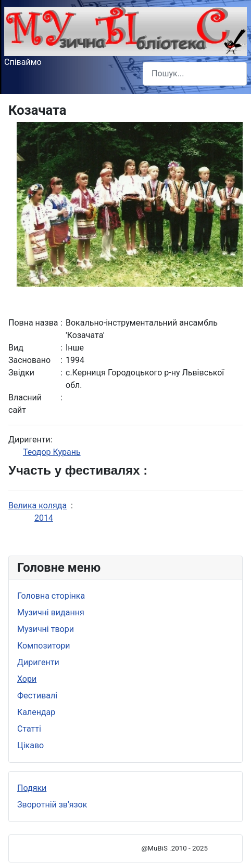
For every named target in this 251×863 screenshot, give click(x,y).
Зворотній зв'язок (52, 805)
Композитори (43, 646)
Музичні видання (50, 612)
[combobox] (195, 73)
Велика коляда (37, 505)
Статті (29, 729)
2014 (43, 518)
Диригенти (38, 662)
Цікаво (30, 745)
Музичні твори (45, 629)
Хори (26, 679)
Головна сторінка (51, 596)
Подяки (31, 788)
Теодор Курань (52, 452)
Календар (36, 712)
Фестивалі (37, 695)
